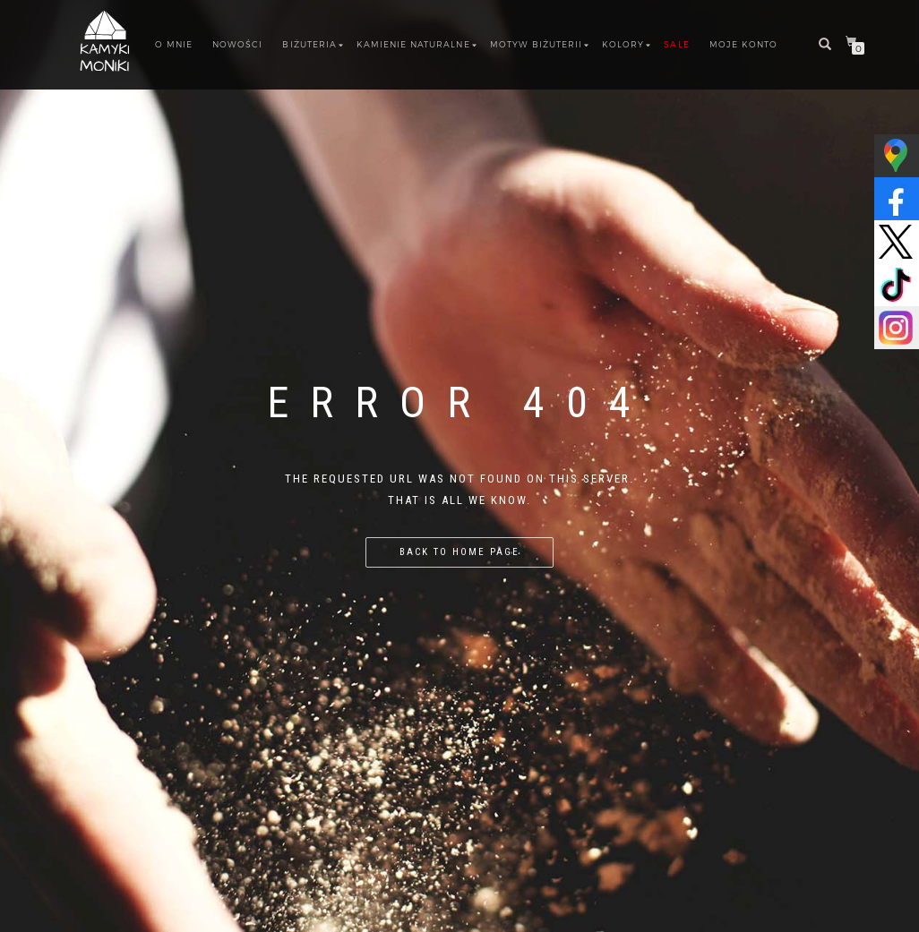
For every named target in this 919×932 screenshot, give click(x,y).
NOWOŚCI (237, 44)
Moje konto (743, 44)
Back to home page (459, 552)
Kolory (623, 44)
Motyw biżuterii (536, 44)
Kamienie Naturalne (413, 44)
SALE (676, 44)
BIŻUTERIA (309, 44)
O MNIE (174, 44)
